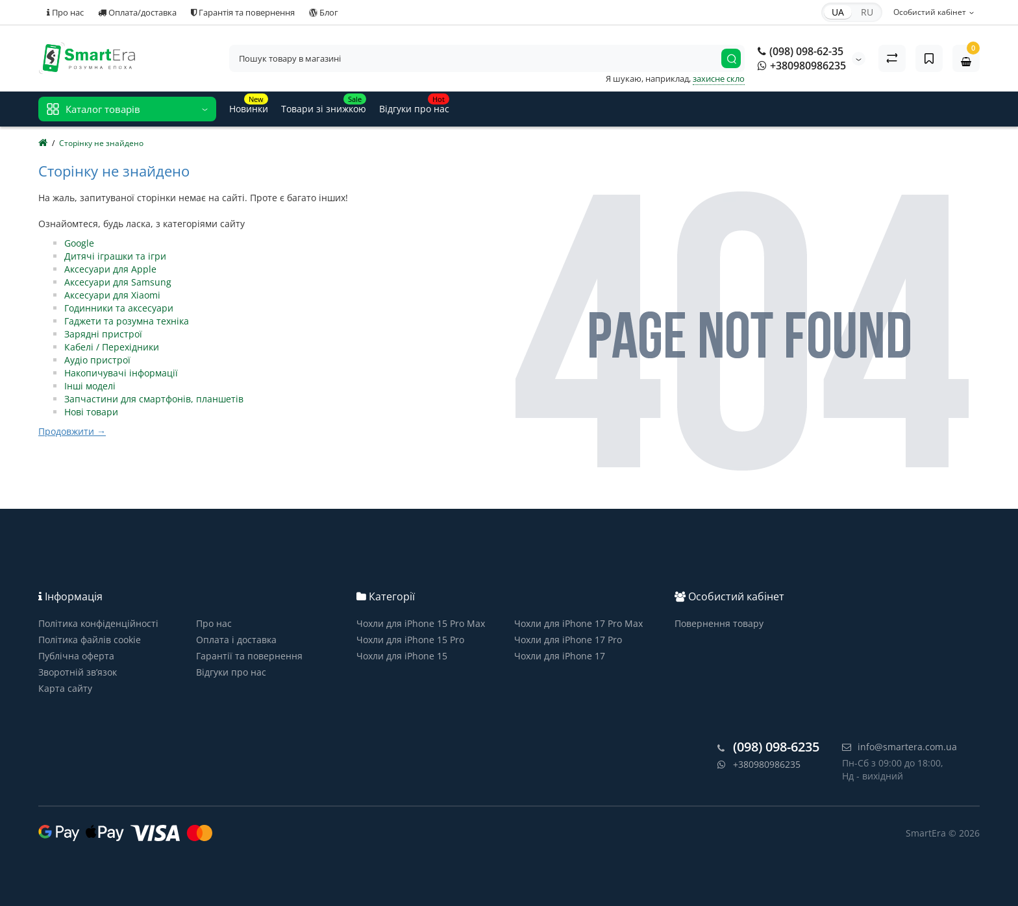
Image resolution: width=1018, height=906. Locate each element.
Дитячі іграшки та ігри (115, 256)
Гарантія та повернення (243, 12)
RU (867, 12)
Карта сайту (65, 688)
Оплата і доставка (236, 639)
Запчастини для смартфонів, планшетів (153, 399)
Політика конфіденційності (98, 623)
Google (79, 243)
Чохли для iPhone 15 (401, 656)
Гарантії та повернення (249, 656)
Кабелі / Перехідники (111, 347)
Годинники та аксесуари (118, 308)
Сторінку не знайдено (101, 143)
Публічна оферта (76, 656)
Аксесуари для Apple (110, 269)
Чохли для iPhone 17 (559, 656)
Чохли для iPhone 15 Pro (410, 639)
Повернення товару (719, 623)
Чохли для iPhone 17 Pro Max (578, 623)
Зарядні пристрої (103, 334)
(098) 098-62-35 (800, 51)
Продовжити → (72, 431)
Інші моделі (90, 386)
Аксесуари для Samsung (117, 282)
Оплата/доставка (137, 12)
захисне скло (719, 78)
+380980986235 (802, 65)
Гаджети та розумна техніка (126, 321)
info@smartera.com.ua (899, 747)
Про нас (65, 12)
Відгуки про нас (231, 672)
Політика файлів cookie (89, 639)
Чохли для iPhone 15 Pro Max (420, 623)
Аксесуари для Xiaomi (112, 295)
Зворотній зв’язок (77, 672)
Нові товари (91, 412)
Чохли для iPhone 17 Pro (568, 639)
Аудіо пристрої (97, 360)
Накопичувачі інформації (121, 373)
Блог (323, 12)
